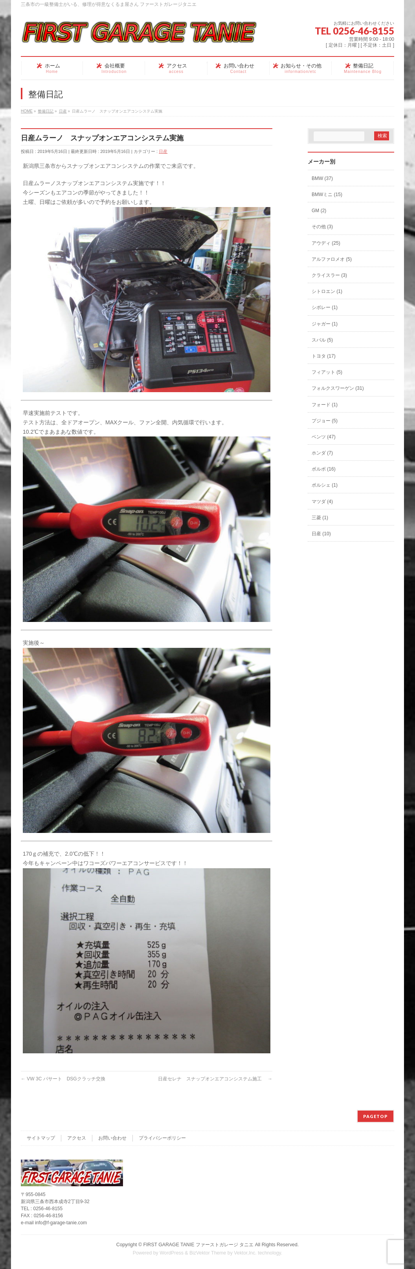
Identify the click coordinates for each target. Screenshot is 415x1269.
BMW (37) (322, 178)
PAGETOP (375, 1116)
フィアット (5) (327, 372)
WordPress (172, 1253)
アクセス (76, 1138)
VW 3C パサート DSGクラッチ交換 (63, 1079)
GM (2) (319, 210)
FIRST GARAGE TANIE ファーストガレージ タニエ (198, 1244)
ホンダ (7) (322, 453)
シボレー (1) (325, 307)
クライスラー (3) (329, 275)
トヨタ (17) (324, 356)
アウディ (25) (326, 243)
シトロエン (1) (327, 291)
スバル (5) (322, 340)
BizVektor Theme (207, 1253)
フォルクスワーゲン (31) (338, 388)
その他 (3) (322, 226)
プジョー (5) (325, 421)
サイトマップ (41, 1138)
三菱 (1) (320, 517)
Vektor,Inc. (245, 1253)
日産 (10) (321, 533)
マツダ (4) (322, 501)
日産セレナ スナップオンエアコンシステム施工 (215, 1079)
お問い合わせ (112, 1138)
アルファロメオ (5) (332, 259)
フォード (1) (325, 404)
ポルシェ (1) (325, 485)
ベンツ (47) (324, 437)
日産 (163, 151)
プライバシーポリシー (162, 1138)
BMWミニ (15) (327, 194)
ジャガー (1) (325, 324)
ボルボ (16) (324, 469)
